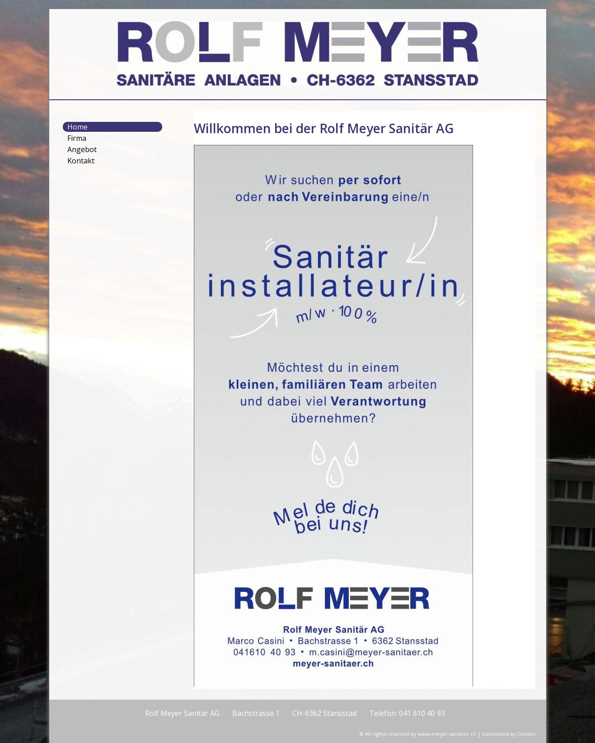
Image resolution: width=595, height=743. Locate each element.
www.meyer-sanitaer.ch (447, 733)
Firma (76, 138)
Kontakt (80, 161)
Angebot (82, 149)
